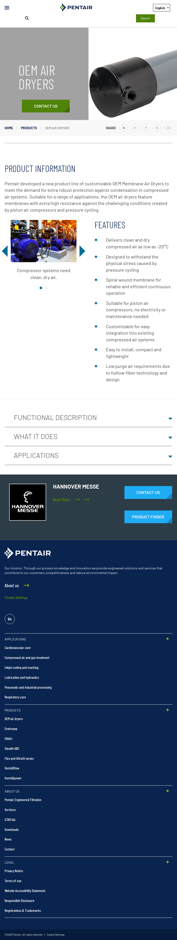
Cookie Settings (16, 598)
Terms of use (13, 880)
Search (145, 18)
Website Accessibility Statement (25, 890)
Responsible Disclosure (19, 900)
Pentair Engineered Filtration (23, 799)
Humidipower (13, 778)
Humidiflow (12, 768)
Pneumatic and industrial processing (28, 687)
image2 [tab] (46, 287)
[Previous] (6, 251)
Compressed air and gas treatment (27, 657)
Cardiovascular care (18, 647)
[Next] (81, 251)
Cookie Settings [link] (55, 934)
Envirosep (11, 728)
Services (10, 809)
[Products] (148, 517)
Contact (10, 849)
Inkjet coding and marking (21, 667)
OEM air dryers (14, 718)
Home (9, 128)
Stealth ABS (12, 748)
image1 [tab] (40, 287)
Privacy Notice (14, 870)
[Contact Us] (46, 106)
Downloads (12, 829)
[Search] (26, 18)
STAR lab (10, 819)
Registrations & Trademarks (23, 910)
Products (29, 128)
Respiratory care (15, 697)
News (8, 839)
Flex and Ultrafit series (19, 758)
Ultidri (8, 738)
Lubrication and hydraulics (22, 677)
